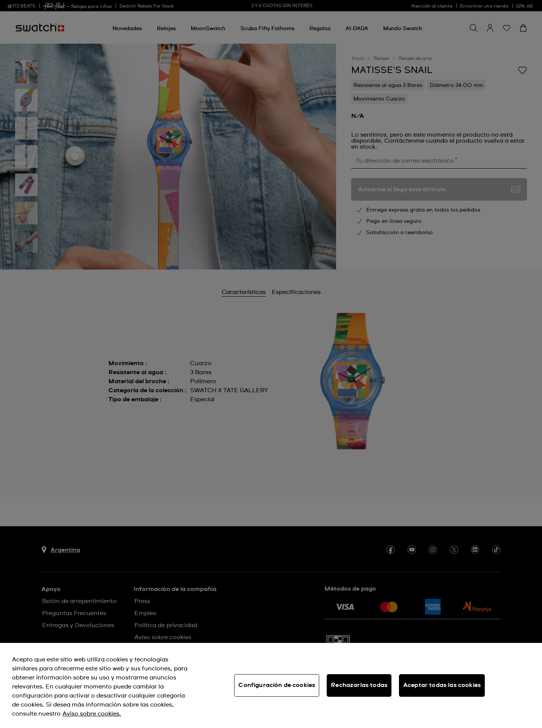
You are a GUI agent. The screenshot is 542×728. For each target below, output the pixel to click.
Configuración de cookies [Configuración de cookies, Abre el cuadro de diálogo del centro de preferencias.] (276, 685)
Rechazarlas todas (359, 685)
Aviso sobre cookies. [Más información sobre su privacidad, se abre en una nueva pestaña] (91, 714)
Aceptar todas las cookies (442, 685)
